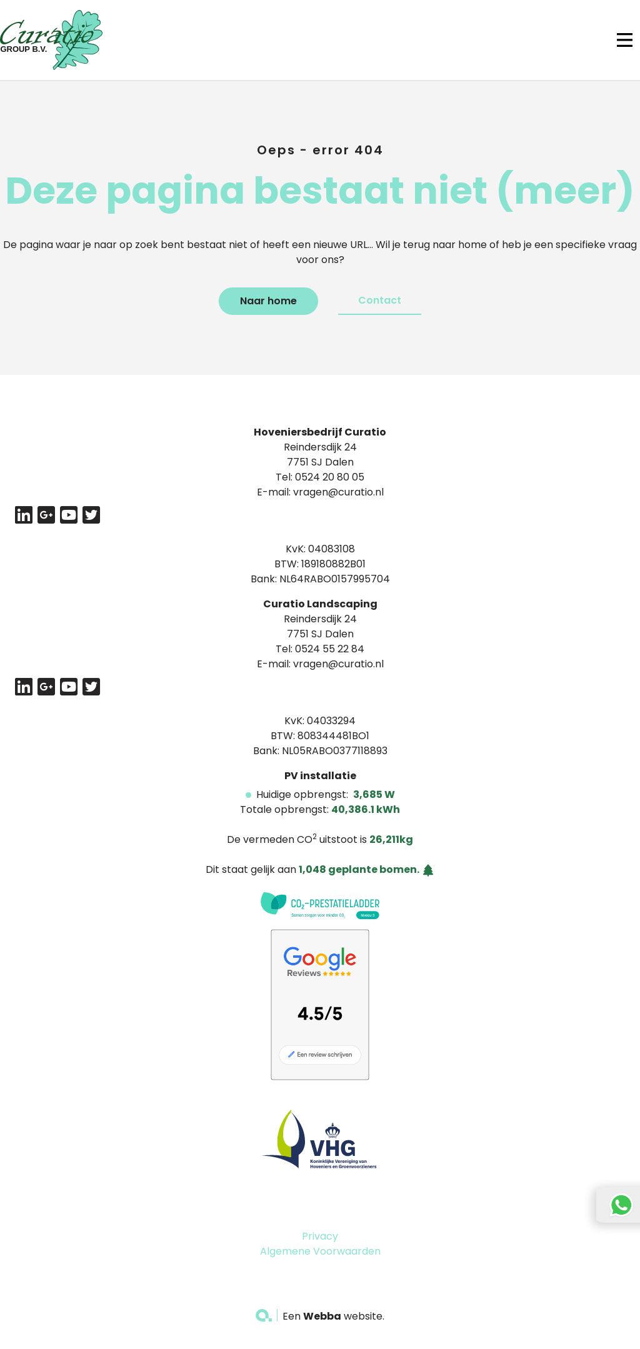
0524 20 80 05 (329, 477)
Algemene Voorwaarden (320, 1251)
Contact (379, 300)
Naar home (268, 301)
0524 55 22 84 (329, 649)
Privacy (320, 1236)
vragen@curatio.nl (338, 492)
